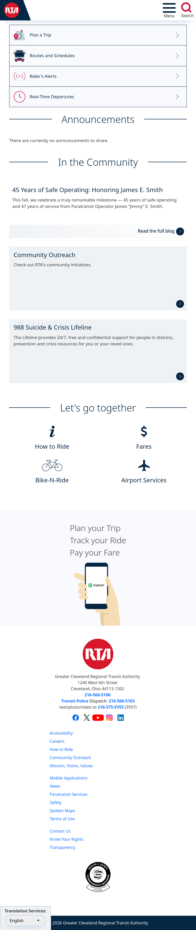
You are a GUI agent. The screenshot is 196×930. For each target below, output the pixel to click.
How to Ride (61, 749)
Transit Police (74, 701)
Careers (57, 741)
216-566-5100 (97, 695)
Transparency (63, 847)
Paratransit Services (69, 794)
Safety (56, 802)
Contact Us (60, 831)
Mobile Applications (68, 778)
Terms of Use (62, 819)
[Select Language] (25, 920)
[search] (186, 7)
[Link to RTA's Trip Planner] (98, 35)
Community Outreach (70, 757)
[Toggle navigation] (169, 10)
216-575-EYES (111, 707)
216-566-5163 (122, 701)
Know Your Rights (66, 839)
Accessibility (61, 733)
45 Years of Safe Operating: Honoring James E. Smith (87, 189)
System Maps (62, 810)
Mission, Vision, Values (71, 766)
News (55, 786)
